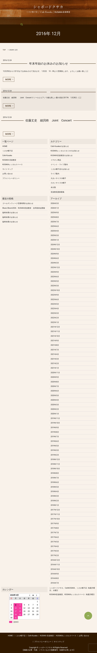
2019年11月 (55, 418)
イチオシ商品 (56, 160)
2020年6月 (55, 391)
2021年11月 (55, 331)
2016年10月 (55, 569)
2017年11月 (55, 514)
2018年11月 (55, 464)
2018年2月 (55, 501)
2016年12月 (55, 560)
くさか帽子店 (16, 20)
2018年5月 (55, 487)
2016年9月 (55, 574)
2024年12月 (55, 245)
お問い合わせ (86, 20)
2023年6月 (55, 277)
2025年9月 (55, 213)
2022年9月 (55, 295)
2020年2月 (55, 409)
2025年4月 (55, 231)
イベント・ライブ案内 (59, 164)
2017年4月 (55, 546)
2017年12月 (55, 510)
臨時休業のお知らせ (10, 213)
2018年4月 (55, 491)
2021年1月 (55, 368)
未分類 (53, 187)
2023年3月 (55, 286)
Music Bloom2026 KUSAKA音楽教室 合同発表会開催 (23, 208)
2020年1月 (55, 414)
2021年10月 (55, 336)
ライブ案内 (55, 174)
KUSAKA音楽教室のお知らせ (62, 155)
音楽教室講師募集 (57, 192)
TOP (4, 50)
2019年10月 (55, 423)
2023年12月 (55, 267)
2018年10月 (55, 469)
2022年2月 (55, 318)
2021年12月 (55, 327)
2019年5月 (55, 446)
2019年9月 (55, 427)
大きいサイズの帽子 (58, 178)
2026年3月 (55, 203)
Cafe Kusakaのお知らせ (60, 146)
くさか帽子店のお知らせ (60, 169)
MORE (8, 79)
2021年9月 (55, 341)
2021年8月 (55, 345)
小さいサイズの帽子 (58, 183)
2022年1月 (55, 322)
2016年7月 (55, 583)
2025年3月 (55, 235)
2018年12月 (55, 459)
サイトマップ (7, 169)
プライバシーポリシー (11, 178)
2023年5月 (55, 281)
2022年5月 (55, 304)
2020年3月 (55, 405)
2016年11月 (55, 565)
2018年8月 (55, 473)
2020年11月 (55, 373)
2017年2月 (55, 555)
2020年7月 (55, 386)
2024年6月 (55, 258)
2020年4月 (55, 400)
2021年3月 (55, 359)
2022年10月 (55, 290)
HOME (4, 20)
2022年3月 (55, 313)
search (4, 24)
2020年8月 (55, 382)
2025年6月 (55, 226)
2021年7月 (55, 350)
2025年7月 (55, 222)
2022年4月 (55, 309)
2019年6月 (55, 441)
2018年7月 (55, 478)
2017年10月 (55, 519)
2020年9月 (55, 377)
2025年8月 (55, 217)
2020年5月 (55, 395)
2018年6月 (55, 482)
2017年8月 (55, 528)
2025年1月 (55, 240)
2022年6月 (55, 299)
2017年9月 (55, 523)
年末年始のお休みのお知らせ (48, 63)
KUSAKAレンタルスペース (67, 20)
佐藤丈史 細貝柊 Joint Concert (48, 120)
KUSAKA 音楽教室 (46, 20)
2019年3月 (55, 450)
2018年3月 (55, 496)
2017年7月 (55, 533)
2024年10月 (55, 249)
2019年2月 (55, 455)
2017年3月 (55, 551)
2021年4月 (55, 354)
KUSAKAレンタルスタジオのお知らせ (65, 151)
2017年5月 (55, 542)
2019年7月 (55, 437)
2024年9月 (55, 254)
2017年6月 (55, 537)
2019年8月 (55, 432)
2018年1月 (55, 505)
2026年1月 (55, 208)
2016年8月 (55, 578)
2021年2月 (55, 363)
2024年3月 (55, 263)
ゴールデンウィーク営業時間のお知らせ (17, 203)
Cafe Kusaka (30, 20)
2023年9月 (55, 272)
